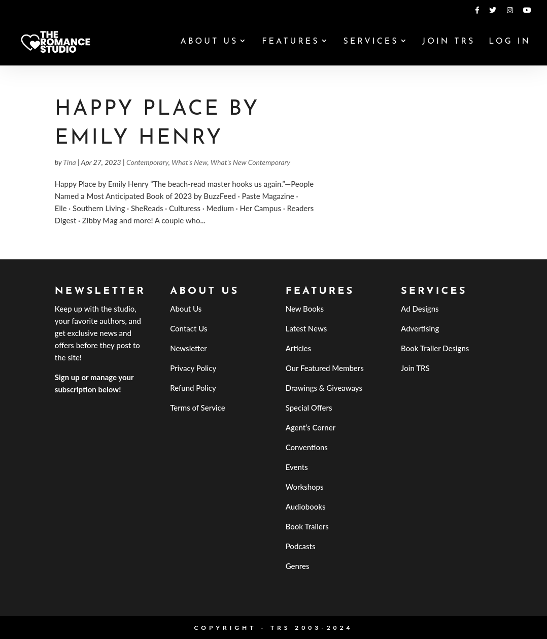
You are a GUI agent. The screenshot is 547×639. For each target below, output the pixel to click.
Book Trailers (307, 526)
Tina (69, 162)
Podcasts (301, 546)
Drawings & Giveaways (324, 387)
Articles (298, 348)
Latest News (306, 328)
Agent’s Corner (311, 427)
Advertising (420, 328)
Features (290, 42)
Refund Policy (193, 387)
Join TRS (448, 42)
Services (370, 42)
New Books (305, 308)
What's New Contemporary (250, 162)
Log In (510, 42)
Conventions (307, 447)
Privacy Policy (193, 368)
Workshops (305, 486)
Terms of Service (197, 407)
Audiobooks (306, 506)
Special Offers (309, 407)
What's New (190, 162)
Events (297, 467)
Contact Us (188, 328)
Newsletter (188, 348)
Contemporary (147, 162)
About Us (209, 42)
